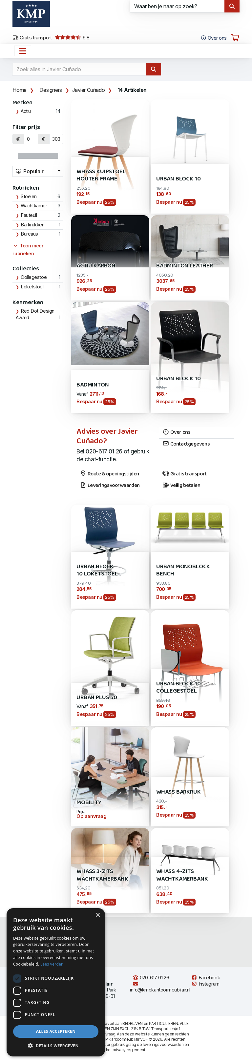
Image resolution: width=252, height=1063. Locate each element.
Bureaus (29, 234)
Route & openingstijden (109, 474)
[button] (55, 1046)
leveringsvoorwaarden (163, 1044)
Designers (50, 90)
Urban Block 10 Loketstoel (97, 570)
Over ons (176, 432)
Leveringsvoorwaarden (110, 485)
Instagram (205, 984)
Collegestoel (34, 277)
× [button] (97, 915)
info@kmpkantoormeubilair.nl (160, 987)
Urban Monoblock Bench (183, 570)
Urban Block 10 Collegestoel (178, 687)
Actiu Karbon (96, 266)
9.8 (72, 38)
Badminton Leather (184, 266)
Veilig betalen (181, 485)
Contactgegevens (186, 444)
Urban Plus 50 (96, 698)
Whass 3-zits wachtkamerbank (102, 875)
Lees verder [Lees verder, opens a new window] (51, 964)
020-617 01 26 (151, 978)
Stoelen (29, 196)
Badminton (92, 385)
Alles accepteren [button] (56, 1031)
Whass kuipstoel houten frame (100, 175)
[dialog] (56, 982)
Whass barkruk (178, 792)
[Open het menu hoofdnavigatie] (22, 51)
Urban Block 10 (178, 179)
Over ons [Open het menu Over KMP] (213, 38)
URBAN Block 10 (178, 379)
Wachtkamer (34, 206)
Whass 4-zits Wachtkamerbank (182, 875)
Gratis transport (32, 38)
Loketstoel (32, 287)
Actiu (26, 111)
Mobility (89, 803)
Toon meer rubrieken (27, 250)
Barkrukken (33, 225)
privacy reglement (129, 1049)
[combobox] (37, 171)
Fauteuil (29, 215)
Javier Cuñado (88, 90)
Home (19, 90)
